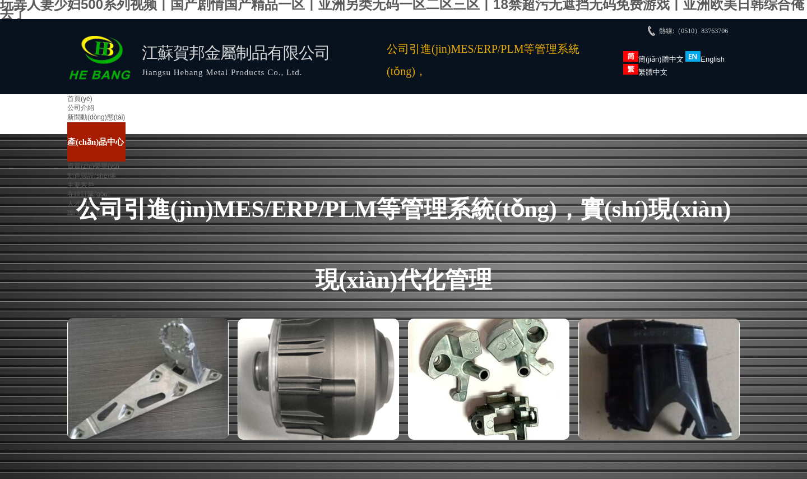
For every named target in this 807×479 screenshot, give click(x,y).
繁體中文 (645, 72)
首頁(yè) (79, 99)
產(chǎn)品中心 (95, 141)
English (705, 59)
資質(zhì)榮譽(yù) (93, 166)
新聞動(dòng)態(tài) (96, 117)
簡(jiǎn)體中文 (653, 59)
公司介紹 (80, 108)
